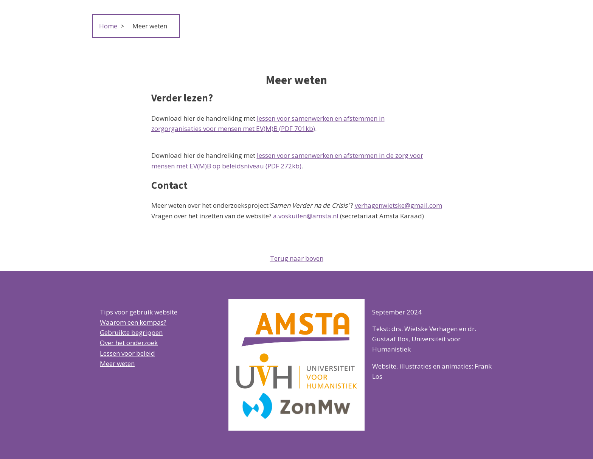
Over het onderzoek (129, 342)
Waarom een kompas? (133, 322)
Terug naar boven (296, 258)
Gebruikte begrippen (131, 332)
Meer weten (117, 363)
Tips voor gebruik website (138, 312)
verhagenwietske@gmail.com (398, 205)
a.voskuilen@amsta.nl (305, 216)
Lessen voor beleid (127, 353)
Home (108, 26)
